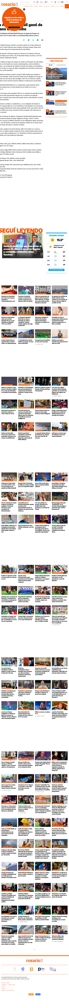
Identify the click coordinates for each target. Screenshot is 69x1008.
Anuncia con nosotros (7, 990)
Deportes (53, 6)
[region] (34, 14)
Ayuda (3, 986)
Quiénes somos (5, 983)
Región (40, 6)
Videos (61, 6)
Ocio (57, 6)
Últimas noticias (28, 6)
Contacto (3, 988)
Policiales (46, 6)
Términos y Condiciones (8, 984)
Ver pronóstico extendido (56, 269)
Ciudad (35, 6)
